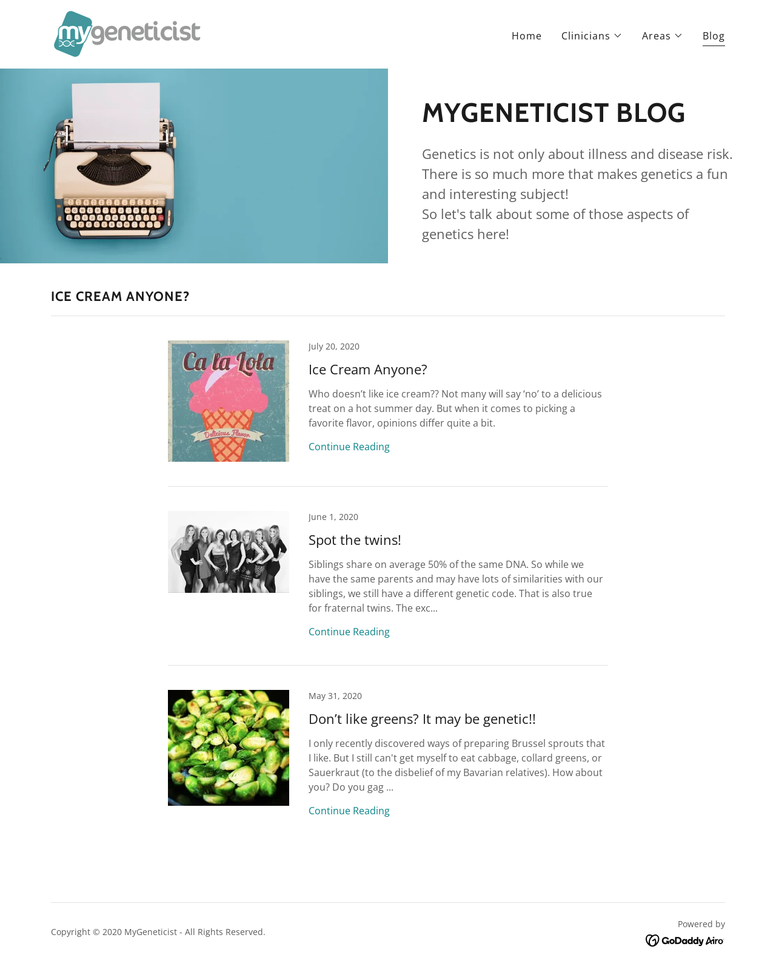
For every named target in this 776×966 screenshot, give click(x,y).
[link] (128, 33)
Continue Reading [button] (349, 446)
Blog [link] (714, 35)
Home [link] (527, 35)
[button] (592, 36)
